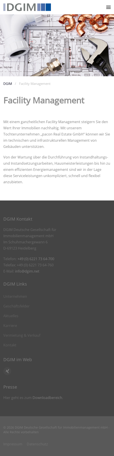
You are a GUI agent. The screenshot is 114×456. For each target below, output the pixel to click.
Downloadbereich (47, 397)
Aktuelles (10, 315)
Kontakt (9, 345)
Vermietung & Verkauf (21, 335)
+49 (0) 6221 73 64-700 (35, 258)
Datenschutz (37, 444)
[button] (108, 7)
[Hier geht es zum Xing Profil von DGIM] (7, 371)
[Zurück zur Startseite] (27, 7)
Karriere (10, 325)
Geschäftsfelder (16, 306)
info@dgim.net (27, 271)
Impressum (12, 444)
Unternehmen (15, 296)
